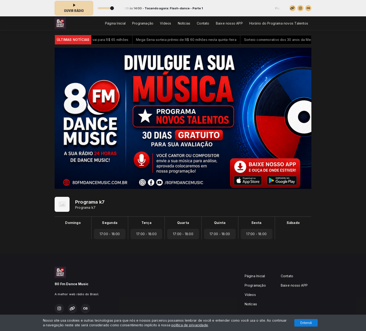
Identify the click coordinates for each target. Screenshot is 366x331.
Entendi (306, 323)
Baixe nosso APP (229, 23)
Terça (146, 223)
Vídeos (165, 23)
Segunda (109, 223)
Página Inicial (115, 23)
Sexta (256, 223)
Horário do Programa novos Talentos (278, 23)
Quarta (183, 223)
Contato (203, 23)
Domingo (73, 223)
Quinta (219, 223)
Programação (142, 23)
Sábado (293, 223)
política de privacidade (189, 325)
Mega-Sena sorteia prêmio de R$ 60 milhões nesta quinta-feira (192, 40)
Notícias (184, 23)
